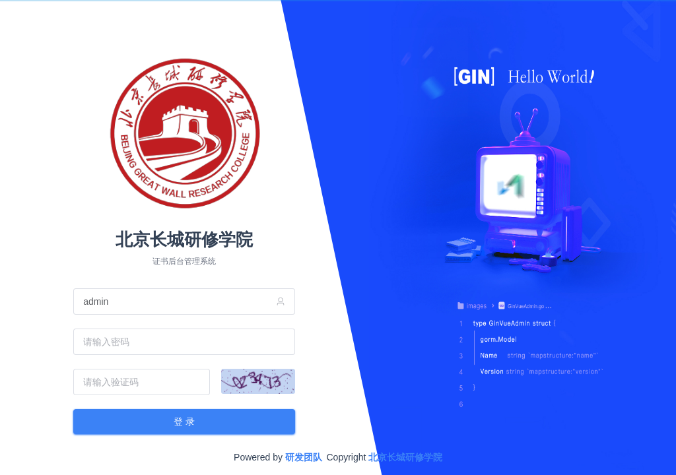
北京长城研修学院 (405, 457)
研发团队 (303, 457)
